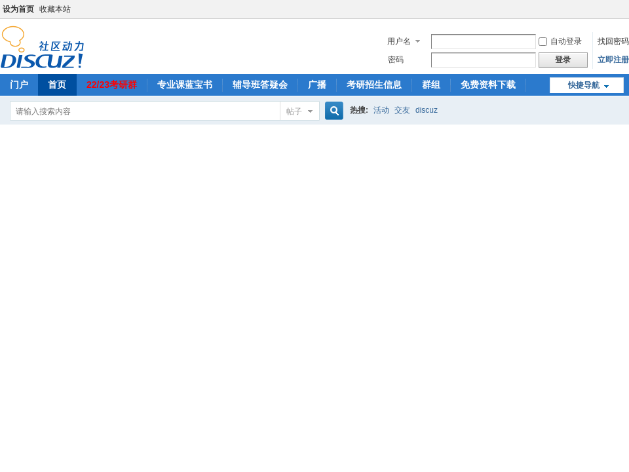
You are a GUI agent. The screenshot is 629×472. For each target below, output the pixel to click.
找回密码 (613, 41)
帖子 (294, 111)
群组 (431, 84)
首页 (57, 84)
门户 (19, 84)
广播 (317, 84)
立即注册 (613, 59)
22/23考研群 (111, 84)
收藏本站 (55, 9)
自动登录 (560, 41)
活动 (381, 110)
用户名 (399, 41)
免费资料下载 (488, 84)
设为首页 (18, 9)
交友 (402, 110)
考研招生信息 (374, 84)
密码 (396, 59)
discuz (426, 110)
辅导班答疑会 (260, 84)
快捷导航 (584, 85)
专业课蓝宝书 (184, 84)
